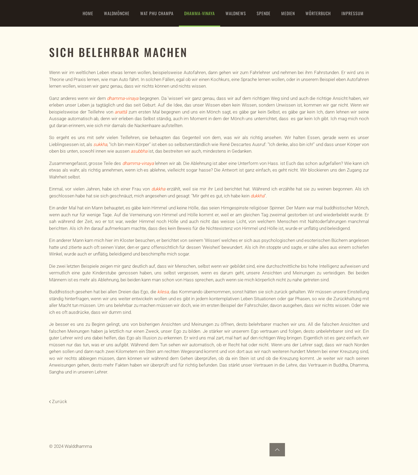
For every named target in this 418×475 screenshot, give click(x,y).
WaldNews (236, 13)
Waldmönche (117, 13)
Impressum (352, 13)
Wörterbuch (318, 13)
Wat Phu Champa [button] (157, 13)
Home (88, 13)
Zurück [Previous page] (58, 401)
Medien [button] (288, 13)
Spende (264, 13)
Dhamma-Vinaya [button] (199, 13)
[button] (277, 449)
